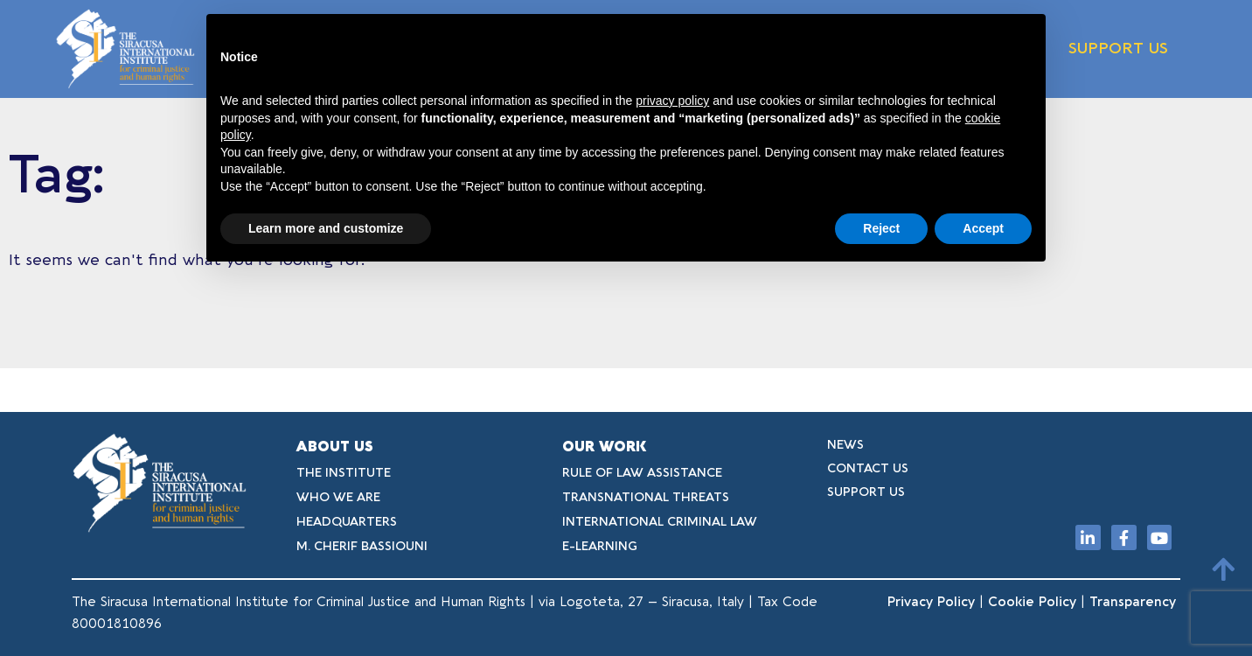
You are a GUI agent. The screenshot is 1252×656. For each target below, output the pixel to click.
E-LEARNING (599, 546)
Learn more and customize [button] (325, 228)
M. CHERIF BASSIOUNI (362, 546)
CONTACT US (867, 468)
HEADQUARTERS (346, 521)
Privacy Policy (931, 602)
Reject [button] (881, 228)
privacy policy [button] (672, 101)
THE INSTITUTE (343, 472)
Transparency (1134, 602)
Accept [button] (983, 228)
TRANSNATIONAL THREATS (645, 497)
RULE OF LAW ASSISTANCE (642, 472)
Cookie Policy (1032, 602)
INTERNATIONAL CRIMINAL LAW (659, 521)
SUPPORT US (1118, 48)
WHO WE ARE (338, 497)
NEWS (845, 444)
